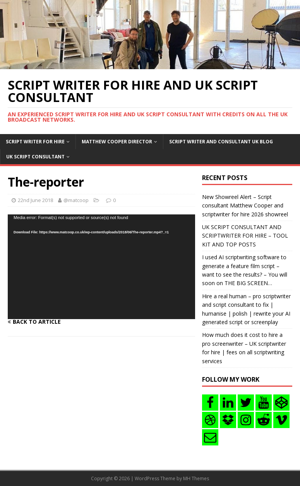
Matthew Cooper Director (117, 141)
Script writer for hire (35, 141)
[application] (101, 266)
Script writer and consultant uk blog (221, 141)
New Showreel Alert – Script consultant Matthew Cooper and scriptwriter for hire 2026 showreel (245, 205)
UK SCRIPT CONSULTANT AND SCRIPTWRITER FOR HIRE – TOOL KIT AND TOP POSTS (245, 235)
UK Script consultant (35, 156)
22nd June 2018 (35, 200)
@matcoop (76, 200)
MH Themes (196, 478)
